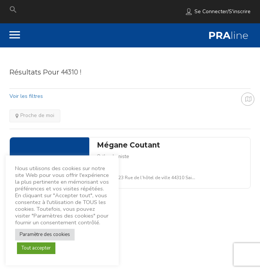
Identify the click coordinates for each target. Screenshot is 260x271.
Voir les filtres (26, 96)
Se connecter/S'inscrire (222, 11)
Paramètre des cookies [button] (45, 234)
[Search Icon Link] (13, 11)
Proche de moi (34, 115)
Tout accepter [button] (36, 248)
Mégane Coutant (128, 145)
